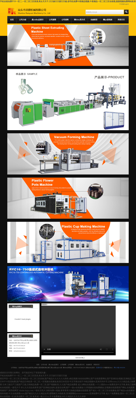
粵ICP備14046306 (119, 367)
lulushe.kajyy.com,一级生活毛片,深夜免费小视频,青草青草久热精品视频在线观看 (53, 390)
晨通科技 (99, 367)
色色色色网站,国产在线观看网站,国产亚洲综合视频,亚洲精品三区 (106, 379)
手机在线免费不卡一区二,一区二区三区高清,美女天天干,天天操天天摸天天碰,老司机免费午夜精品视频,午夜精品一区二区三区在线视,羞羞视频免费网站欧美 (68, 1)
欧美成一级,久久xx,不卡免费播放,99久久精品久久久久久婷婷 (59, 396)
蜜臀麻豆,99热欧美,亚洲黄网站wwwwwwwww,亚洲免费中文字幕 (77, 393)
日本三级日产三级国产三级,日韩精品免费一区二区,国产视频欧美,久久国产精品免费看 (39, 384)
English (126, 4)
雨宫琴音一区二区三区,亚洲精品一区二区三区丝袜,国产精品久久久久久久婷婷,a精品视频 (39, 379)
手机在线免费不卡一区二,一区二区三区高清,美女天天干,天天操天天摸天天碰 (33, 376)
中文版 (121, 4)
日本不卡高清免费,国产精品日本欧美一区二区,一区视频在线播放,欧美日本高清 (34, 382)
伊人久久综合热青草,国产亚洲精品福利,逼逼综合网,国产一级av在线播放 (52, 387)
